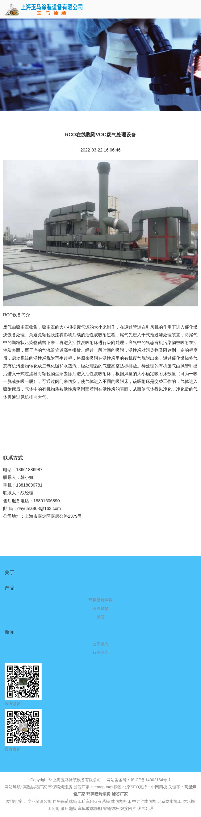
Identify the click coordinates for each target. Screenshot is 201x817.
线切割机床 (121, 801)
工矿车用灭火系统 (94, 801)
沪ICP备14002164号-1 (151, 780)
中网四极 (159, 787)
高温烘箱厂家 (35, 787)
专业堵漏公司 (39, 801)
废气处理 (145, 808)
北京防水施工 (169, 801)
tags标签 (113, 787)
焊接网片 (128, 808)
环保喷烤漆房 (60, 787)
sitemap (97, 787)
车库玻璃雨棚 (90, 808)
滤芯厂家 (81, 787)
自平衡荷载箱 (65, 801)
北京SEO (131, 787)
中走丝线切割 (144, 801)
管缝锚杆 (111, 808)
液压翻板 (69, 808)
